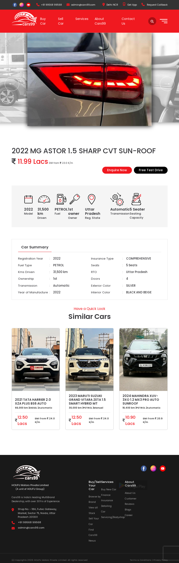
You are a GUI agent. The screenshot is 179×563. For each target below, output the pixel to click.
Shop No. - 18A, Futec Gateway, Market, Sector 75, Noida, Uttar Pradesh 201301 (37, 512)
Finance (105, 495)
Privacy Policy (160, 559)
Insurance (107, 500)
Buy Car (43, 21)
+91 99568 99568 (49, 4)
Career (129, 514)
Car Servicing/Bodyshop (113, 514)
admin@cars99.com (81, 4)
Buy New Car (108, 489)
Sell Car (61, 21)
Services (81, 19)
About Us (130, 493)
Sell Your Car (94, 521)
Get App (130, 4)
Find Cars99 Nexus (93, 535)
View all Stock (93, 510)
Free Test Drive (151, 170)
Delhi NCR (110, 4)
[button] (12, 84)
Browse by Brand (95, 499)
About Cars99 (100, 21)
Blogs (128, 509)
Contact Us (128, 21)
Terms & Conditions (140, 559)
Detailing (106, 506)
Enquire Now (117, 170)
